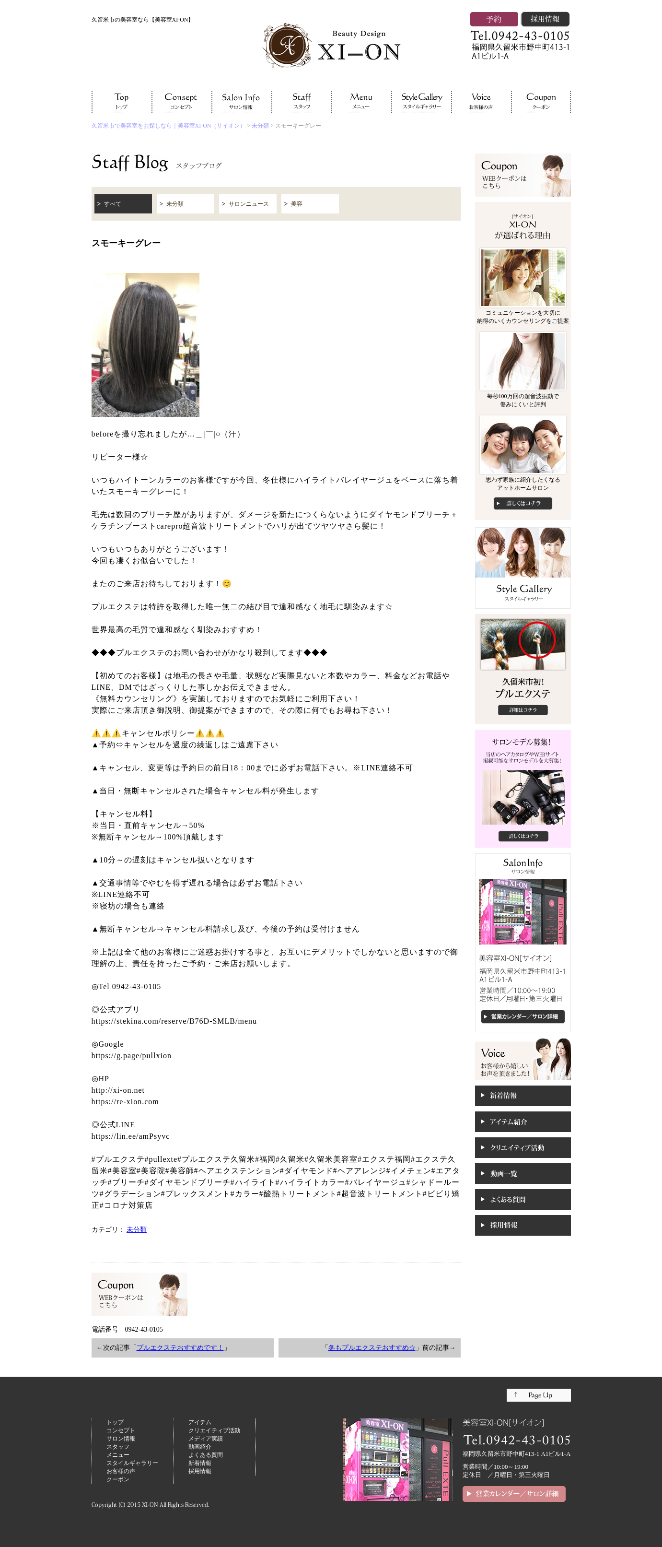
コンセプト (120, 1430)
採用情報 (199, 1471)
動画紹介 (199, 1446)
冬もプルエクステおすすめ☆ (372, 1347)
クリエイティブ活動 (214, 1430)
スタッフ (117, 1446)
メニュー (117, 1455)
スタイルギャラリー (132, 1463)
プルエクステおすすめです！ (180, 1347)
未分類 (260, 125)
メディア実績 (205, 1438)
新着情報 (199, 1463)
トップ (115, 1422)
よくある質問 (205, 1455)
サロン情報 (120, 1438)
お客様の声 (120, 1471)
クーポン (117, 1479)
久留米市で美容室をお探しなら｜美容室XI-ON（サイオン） (169, 125)
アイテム (199, 1422)
